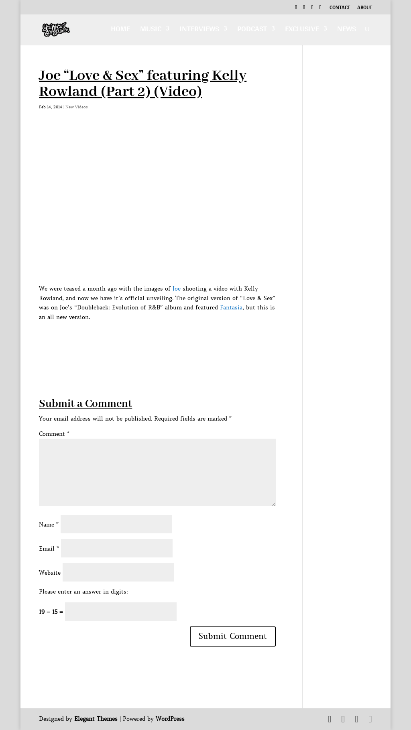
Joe (177, 288)
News (346, 31)
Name (49, 524)
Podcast (252, 31)
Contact (340, 8)
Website (50, 572)
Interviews (199, 31)
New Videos (76, 107)
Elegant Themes (96, 718)
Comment (54, 433)
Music (150, 31)
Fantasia (231, 307)
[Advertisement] (185, 340)
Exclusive (302, 31)
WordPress (170, 718)
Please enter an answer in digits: (83, 591)
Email (49, 548)
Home (120, 31)
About (364, 8)
